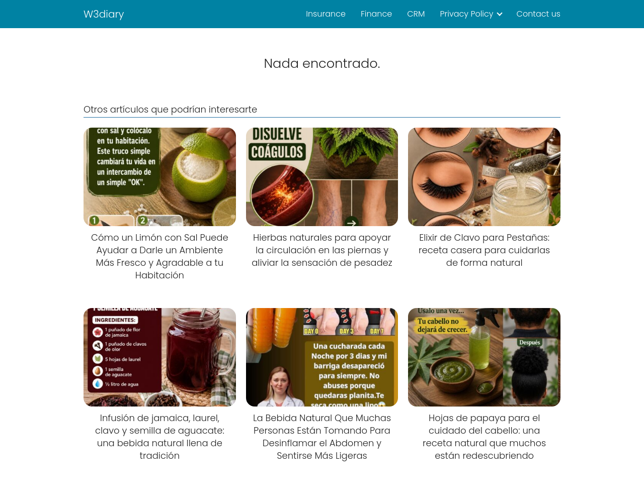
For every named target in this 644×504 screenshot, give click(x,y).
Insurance (326, 14)
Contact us (538, 14)
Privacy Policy (466, 14)
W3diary (104, 14)
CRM (416, 14)
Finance (376, 14)
